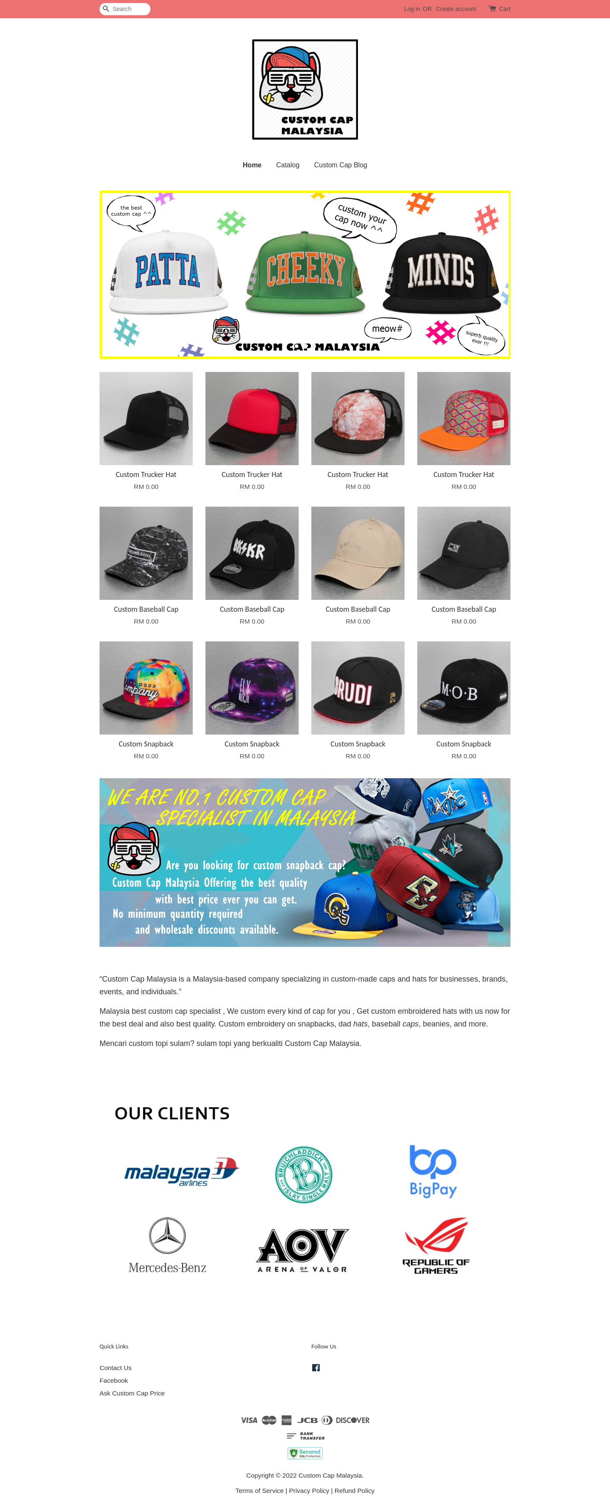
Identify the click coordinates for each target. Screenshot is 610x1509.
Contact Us (116, 1367)
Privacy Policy (309, 1490)
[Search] (125, 9)
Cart (504, 9)
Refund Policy (354, 1490)
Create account (456, 9)
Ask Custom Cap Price (132, 1393)
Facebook (114, 1380)
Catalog (287, 165)
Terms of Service (260, 1490)
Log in (412, 9)
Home (252, 165)
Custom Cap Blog (340, 165)
